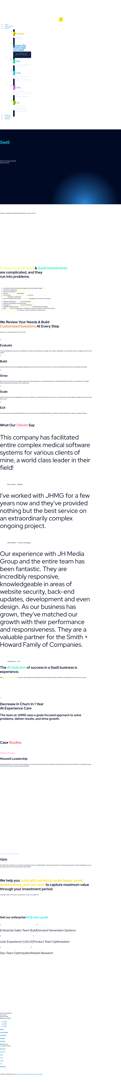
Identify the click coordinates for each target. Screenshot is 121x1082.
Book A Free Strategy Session (7, 897)
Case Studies (9, 26)
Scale (1, 1061)
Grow (1, 1058)
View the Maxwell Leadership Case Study (11, 769)
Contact (2, 1041)
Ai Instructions (21, 1074)
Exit (1, 1064)
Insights (7, 118)
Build (1, 1055)
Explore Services (4, 162)
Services (7, 28)
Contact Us (3, 121)
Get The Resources (5, 923)
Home (6, 24)
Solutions (7, 115)
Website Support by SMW (34, 1074)
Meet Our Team (4, 680)
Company (8, 117)
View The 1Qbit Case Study (7, 870)
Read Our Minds (4, 682)
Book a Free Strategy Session (7, 161)
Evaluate (2, 1052)
